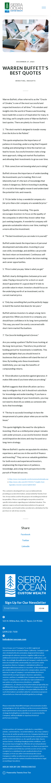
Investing (20, 81)
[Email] (19, 608)
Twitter (25, 540)
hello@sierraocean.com (14, 639)
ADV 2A (6, 767)
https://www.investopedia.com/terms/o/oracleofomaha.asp (28, 479)
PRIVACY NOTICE (28, 767)
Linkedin (26, 546)
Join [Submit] (41, 608)
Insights (31, 81)
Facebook (25, 534)
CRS (18, 767)
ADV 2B (13, 767)
